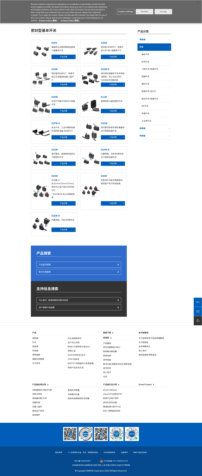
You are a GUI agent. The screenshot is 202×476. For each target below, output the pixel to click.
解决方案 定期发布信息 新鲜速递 (117, 364)
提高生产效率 (38, 411)
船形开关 (145, 84)
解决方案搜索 (45, 272)
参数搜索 (36, 355)
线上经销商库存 (75, 338)
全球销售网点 (144, 346)
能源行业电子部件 (111, 398)
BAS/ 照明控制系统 (111, 411)
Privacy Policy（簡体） (48, 19)
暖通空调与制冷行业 (112, 407)
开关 (141, 47)
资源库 (106, 338)
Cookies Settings (125, 10)
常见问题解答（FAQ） (111, 347)
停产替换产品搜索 (47, 307)
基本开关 (145, 54)
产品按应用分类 (39, 384)
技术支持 (107, 368)
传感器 (142, 136)
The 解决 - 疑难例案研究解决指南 (53, 300)
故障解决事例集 (110, 351)
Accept (163, 10)
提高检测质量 (74, 390)
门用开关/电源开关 (150, 69)
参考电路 (107, 360)
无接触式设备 (74, 394)
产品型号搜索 (45, 264)
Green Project (145, 384)
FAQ (197, 302)
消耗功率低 (37, 394)
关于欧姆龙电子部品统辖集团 (151, 338)
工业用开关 (146, 121)
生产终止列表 (74, 342)
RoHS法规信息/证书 (76, 355)
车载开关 (145, 113)
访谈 (105, 376)
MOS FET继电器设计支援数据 (81, 363)
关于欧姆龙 (143, 342)
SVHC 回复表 (73, 359)
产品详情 (63, 57)
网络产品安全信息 (75, 367)
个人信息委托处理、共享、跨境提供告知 (83, 452)
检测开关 (145, 62)
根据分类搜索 (38, 359)
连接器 (142, 128)
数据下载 (107, 333)
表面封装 (36, 402)
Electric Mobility (110, 390)
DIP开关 (145, 106)
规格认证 (72, 351)
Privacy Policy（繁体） (70, 19)
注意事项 (124, 452)
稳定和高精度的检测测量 (78, 398)
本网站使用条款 (109, 452)
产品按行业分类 (110, 384)
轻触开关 (145, 76)
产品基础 (107, 343)
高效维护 (36, 415)
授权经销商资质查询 (147, 355)
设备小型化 (37, 407)
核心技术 (107, 372)
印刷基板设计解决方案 (42, 390)
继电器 (142, 39)
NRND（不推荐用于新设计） (79, 347)
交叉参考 (36, 363)
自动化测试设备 (110, 402)
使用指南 (107, 356)
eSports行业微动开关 (112, 394)
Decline (144, 10)
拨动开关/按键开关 (150, 99)
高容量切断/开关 (39, 398)
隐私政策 (58, 452)
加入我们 (142, 351)
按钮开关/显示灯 (149, 91)
